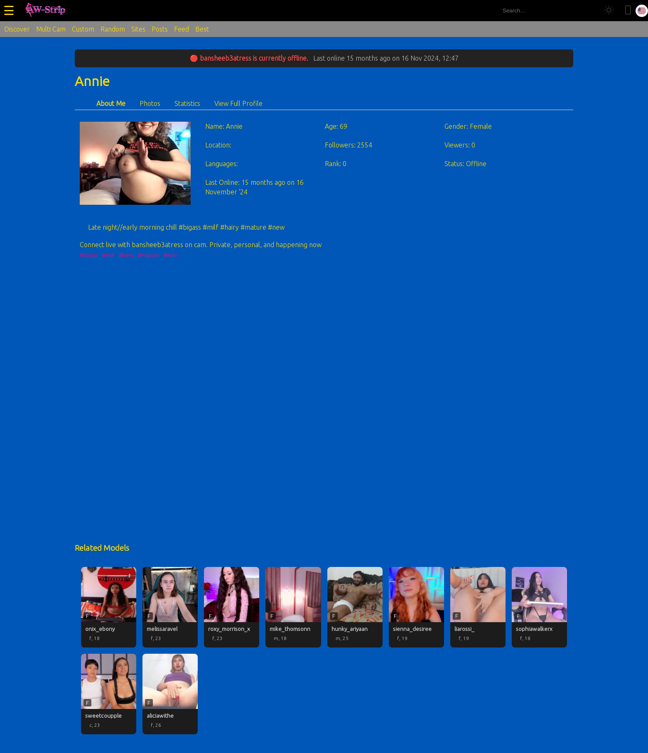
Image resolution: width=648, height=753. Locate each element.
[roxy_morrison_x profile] (231, 607)
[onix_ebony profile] (108, 607)
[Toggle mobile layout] (628, 10)
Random (113, 29)
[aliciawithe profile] (170, 694)
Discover (17, 29)
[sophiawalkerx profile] (539, 607)
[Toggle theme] (608, 10)
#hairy (126, 255)
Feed (181, 29)
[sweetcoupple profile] (108, 694)
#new (170, 255)
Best (202, 29)
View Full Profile (238, 103)
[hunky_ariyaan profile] (355, 607)
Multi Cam (51, 29)
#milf (108, 255)
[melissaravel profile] (170, 607)
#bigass (89, 255)
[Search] (589, 10)
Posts (160, 29)
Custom (83, 29)
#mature (148, 255)
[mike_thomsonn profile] (293, 607)
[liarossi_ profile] (478, 607)
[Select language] (642, 11)
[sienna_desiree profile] (416, 607)
